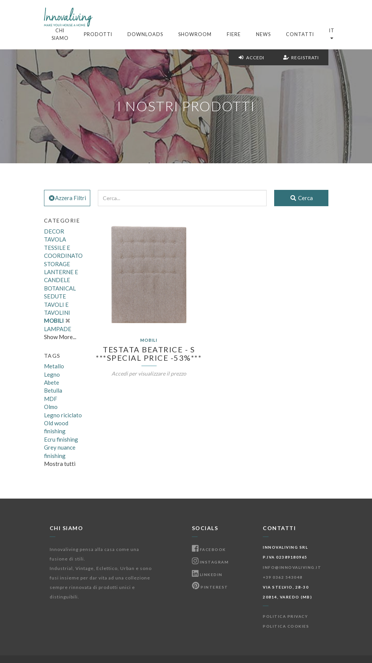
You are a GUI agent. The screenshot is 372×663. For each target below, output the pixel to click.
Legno (52, 374)
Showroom (195, 34)
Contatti (300, 34)
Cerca (301, 197)
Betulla (53, 390)
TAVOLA (55, 239)
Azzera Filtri (67, 197)
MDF (50, 398)
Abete (51, 382)
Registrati (301, 57)
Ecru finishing (61, 439)
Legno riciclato (63, 415)
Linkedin (207, 574)
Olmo (51, 406)
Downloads (145, 34)
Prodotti (98, 34)
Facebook (209, 549)
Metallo (54, 366)
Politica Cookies (286, 626)
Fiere (234, 34)
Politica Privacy (285, 616)
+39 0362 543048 (283, 577)
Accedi (251, 57)
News (263, 34)
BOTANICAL (60, 288)
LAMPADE (57, 328)
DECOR (54, 231)
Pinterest (210, 587)
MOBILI (57, 320)
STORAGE (57, 263)
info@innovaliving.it (292, 567)
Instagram (210, 562)
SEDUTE (55, 296)
